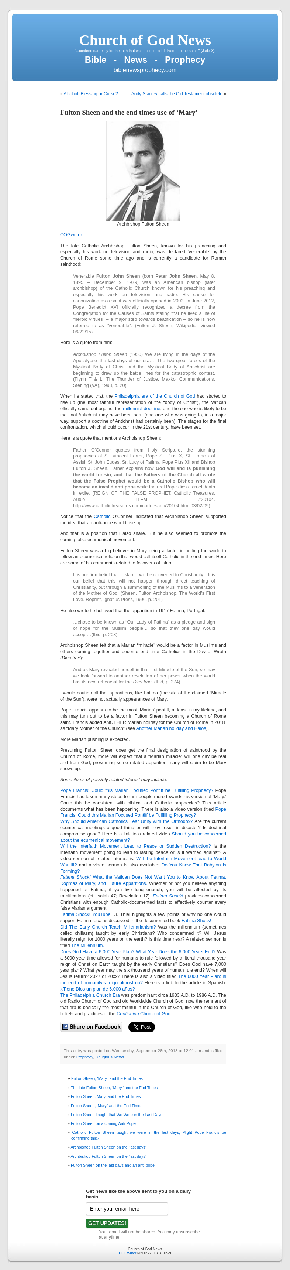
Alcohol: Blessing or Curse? (90, 93)
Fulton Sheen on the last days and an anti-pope (113, 1165)
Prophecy (84, 1057)
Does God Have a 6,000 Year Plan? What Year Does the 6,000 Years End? (138, 951)
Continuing (128, 1013)
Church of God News (145, 40)
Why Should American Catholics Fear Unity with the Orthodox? (126, 821)
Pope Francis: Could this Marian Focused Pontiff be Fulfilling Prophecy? (136, 790)
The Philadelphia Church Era (90, 995)
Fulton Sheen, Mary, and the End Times (106, 1096)
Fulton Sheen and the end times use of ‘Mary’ (129, 112)
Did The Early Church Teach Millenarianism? (108, 927)
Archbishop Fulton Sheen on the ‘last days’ (108, 1147)
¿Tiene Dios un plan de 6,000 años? (97, 989)
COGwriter (71, 234)
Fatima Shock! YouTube (85, 914)
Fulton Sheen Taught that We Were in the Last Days (116, 1114)
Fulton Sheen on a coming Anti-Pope (103, 1123)
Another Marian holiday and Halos (171, 728)
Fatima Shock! (196, 920)
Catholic (102, 516)
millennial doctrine (141, 408)
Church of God (154, 1013)
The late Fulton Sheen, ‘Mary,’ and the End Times (114, 1087)
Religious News (109, 1057)
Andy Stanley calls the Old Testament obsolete (176, 93)
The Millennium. (87, 945)
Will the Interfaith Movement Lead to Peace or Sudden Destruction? (135, 846)
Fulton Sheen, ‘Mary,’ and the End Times (107, 1078)
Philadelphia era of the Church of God (154, 396)
